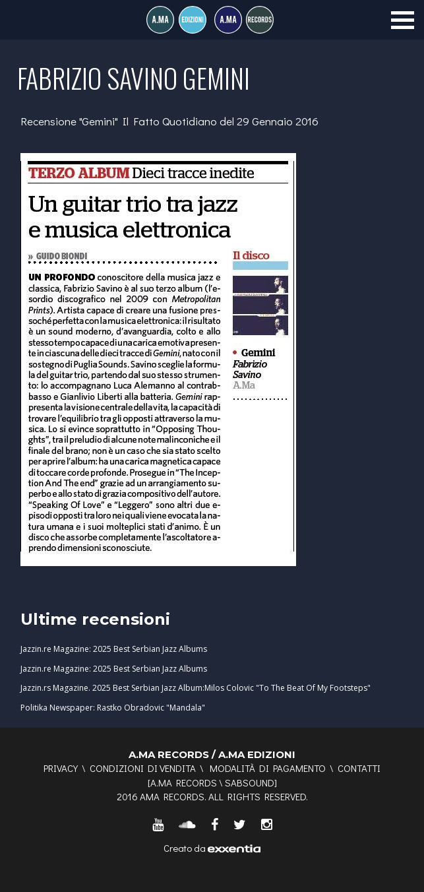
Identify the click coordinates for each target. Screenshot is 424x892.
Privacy (61, 768)
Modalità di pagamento (268, 768)
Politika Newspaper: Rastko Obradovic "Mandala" (112, 707)
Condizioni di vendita (143, 768)
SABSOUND (249, 782)
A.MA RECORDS (183, 782)
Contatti (359, 768)
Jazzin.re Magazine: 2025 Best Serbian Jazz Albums (113, 648)
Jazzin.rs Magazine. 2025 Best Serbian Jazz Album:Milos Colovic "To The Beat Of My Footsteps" (195, 687)
